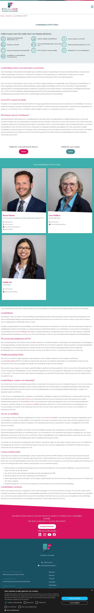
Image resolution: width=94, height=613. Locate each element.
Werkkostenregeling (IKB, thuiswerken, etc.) (15, 38)
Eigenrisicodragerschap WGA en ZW (79, 44)
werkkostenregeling (9, 361)
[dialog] (47, 600)
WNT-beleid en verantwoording (47, 50)
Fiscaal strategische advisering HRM (18, 50)
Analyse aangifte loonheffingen (47, 39)
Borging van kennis (13, 44)
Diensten (9, 16)
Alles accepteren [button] (74, 598)
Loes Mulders (54, 215)
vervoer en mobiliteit (32, 404)
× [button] (92, 590)
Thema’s (51, 579)
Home (2, 16)
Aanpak (70, 152)
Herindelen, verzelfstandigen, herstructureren (16, 56)
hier (5, 499)
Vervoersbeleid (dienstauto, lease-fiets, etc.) (50, 44)
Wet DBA (26, 402)
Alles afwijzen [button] (74, 603)
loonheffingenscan (24, 332)
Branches (52, 572)
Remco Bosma (9, 215)
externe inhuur (25, 399)
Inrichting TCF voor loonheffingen (78, 50)
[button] (32, 610)
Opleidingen (53, 586)
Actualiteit (52, 582)
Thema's (23, 152)
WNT (34, 343)
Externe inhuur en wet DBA (76, 39)
